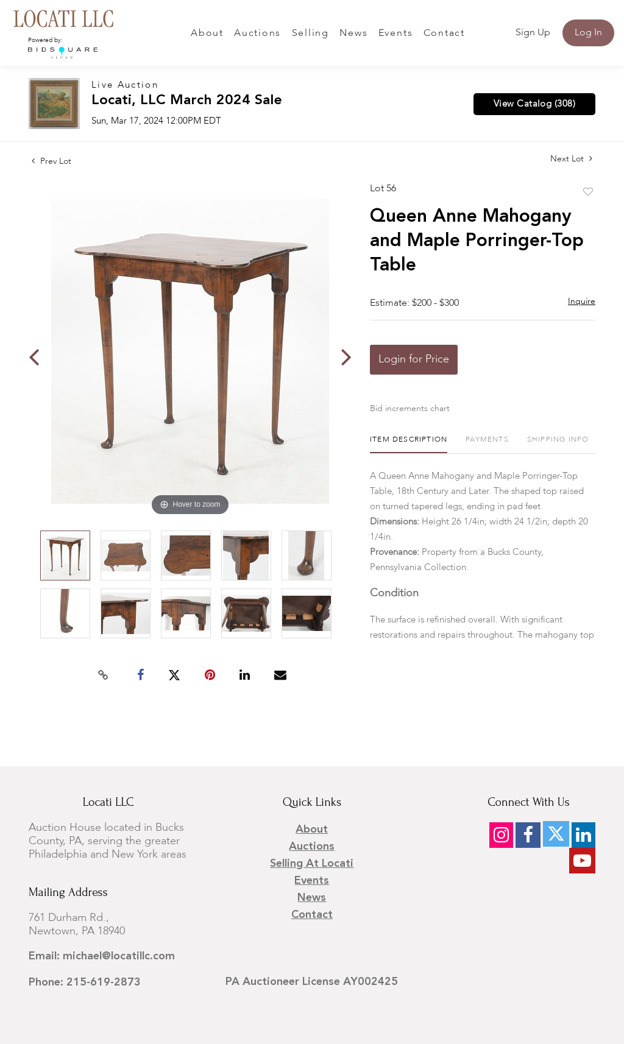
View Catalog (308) (534, 104)
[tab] (408, 444)
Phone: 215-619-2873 (85, 982)
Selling (310, 33)
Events (395, 33)
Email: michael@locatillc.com (102, 956)
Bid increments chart (410, 408)
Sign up (533, 33)
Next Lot (571, 158)
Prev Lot (51, 161)
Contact (444, 33)
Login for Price (413, 359)
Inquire (581, 301)
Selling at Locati (311, 863)
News (353, 33)
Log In (588, 33)
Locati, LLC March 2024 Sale (186, 101)
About (207, 33)
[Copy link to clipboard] (103, 675)
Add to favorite (588, 192)
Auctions (257, 33)
